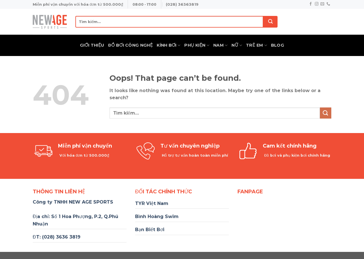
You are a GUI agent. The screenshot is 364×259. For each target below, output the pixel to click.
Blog (277, 45)
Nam (220, 45)
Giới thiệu (92, 45)
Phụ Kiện (196, 45)
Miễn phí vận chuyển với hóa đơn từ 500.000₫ (78, 4)
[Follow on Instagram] (316, 4)
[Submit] (270, 22)
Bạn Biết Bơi (149, 229)
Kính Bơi (168, 45)
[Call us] (328, 4)
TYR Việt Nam (151, 203)
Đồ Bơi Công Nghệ (130, 45)
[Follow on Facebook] (311, 4)
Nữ (236, 45)
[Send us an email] (322, 4)
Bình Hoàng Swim (157, 216)
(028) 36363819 (182, 4)
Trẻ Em (256, 45)
